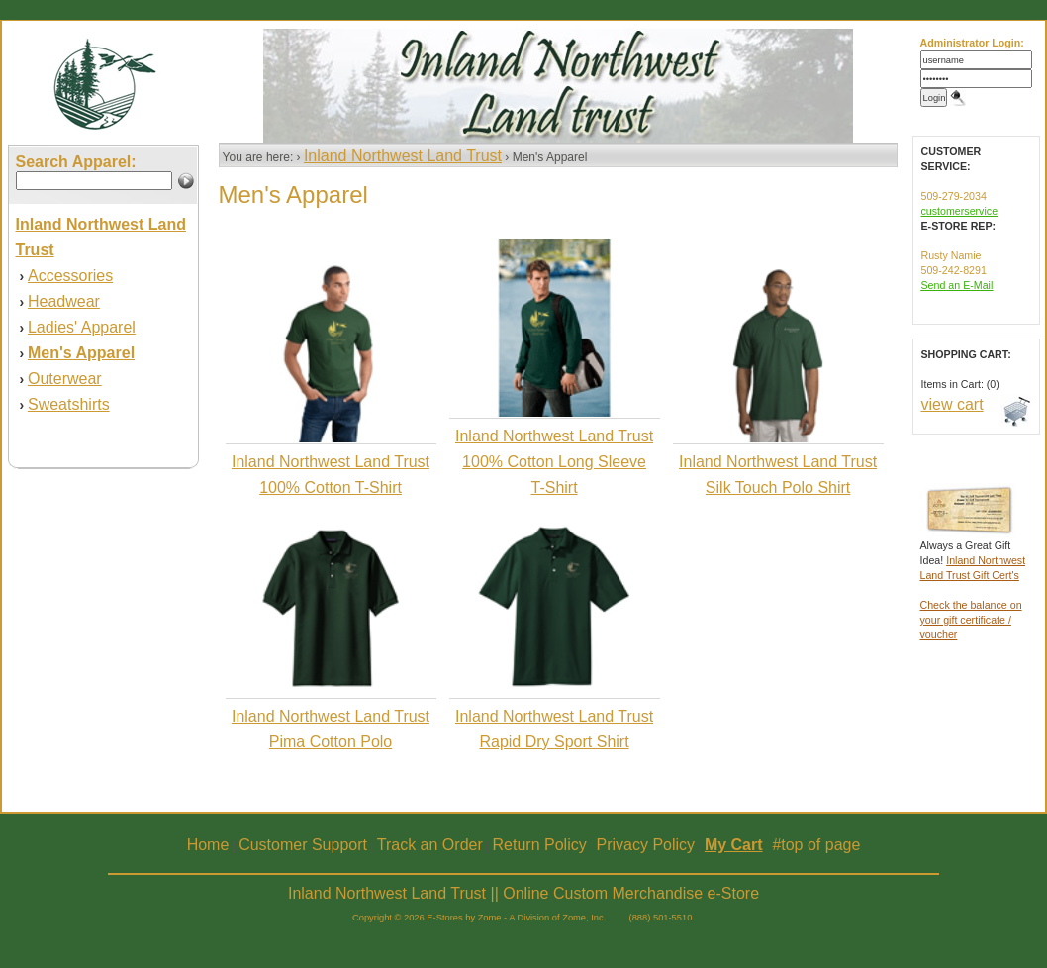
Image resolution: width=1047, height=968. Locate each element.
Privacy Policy (646, 844)
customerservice (960, 211)
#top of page (816, 844)
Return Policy (540, 844)
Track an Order (430, 844)
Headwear (64, 301)
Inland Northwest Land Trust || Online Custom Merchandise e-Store (523, 893)
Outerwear (65, 378)
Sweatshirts (69, 404)
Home (208, 844)
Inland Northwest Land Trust (403, 155)
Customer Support (302, 844)
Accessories (70, 275)
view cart (952, 404)
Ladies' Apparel (82, 327)
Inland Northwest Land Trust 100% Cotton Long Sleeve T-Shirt (554, 462)
